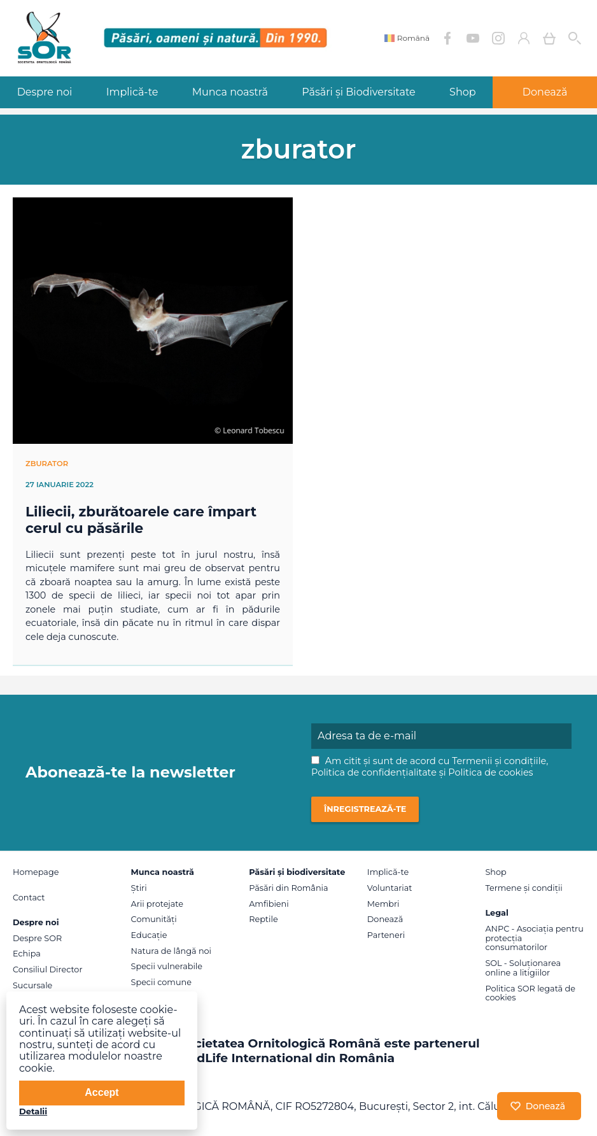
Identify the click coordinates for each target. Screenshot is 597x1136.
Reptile (263, 919)
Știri (139, 888)
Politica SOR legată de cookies (530, 993)
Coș (549, 38)
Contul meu (524, 38)
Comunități (154, 919)
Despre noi (45, 92)
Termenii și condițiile (499, 761)
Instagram (498, 38)
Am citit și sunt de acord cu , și (429, 766)
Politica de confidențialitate (374, 772)
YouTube (473, 38)
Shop (462, 92)
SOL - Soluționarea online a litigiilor (523, 967)
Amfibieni (269, 904)
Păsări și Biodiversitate (359, 92)
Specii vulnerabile (166, 966)
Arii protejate (157, 904)
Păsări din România (288, 888)
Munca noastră (230, 92)
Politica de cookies (490, 772)
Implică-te (132, 92)
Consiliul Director (48, 969)
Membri (383, 904)
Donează (385, 919)
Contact (29, 897)
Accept (101, 1092)
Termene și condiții (523, 888)
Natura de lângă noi (171, 951)
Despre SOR (37, 938)
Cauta (574, 38)
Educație (149, 935)
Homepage (36, 872)
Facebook (447, 38)
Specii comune (161, 982)
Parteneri (386, 935)
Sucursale (32, 985)
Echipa (27, 953)
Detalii (33, 1111)
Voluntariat (389, 888)
